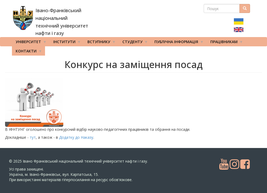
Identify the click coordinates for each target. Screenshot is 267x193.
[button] (47, 102)
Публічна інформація (177, 43)
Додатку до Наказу (76, 137)
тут (33, 137)
